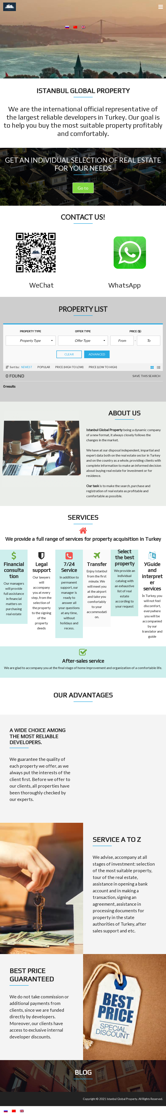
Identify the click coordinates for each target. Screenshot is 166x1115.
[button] (31, 340)
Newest (26, 367)
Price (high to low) (69, 367)
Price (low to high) (103, 367)
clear (69, 354)
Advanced (97, 354)
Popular (44, 367)
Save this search (146, 376)
